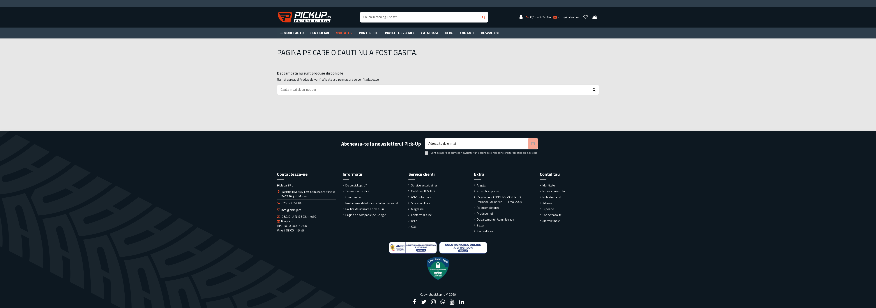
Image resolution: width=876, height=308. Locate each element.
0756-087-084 (291, 203)
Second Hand (486, 231)
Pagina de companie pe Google (365, 214)
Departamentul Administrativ (495, 219)
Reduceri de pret (488, 207)
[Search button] (483, 17)
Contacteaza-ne (421, 214)
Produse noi (485, 213)
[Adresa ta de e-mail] (476, 144)
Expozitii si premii (488, 191)
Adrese (547, 203)
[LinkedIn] (461, 302)
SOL (413, 226)
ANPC (414, 220)
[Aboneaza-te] (533, 144)
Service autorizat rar (424, 185)
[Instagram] (433, 302)
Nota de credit (551, 197)
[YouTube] (452, 302)
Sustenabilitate (421, 203)
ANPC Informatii (421, 197)
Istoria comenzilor (554, 191)
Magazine (417, 209)
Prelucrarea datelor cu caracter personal (371, 203)
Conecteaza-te (552, 214)
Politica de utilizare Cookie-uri (364, 209)
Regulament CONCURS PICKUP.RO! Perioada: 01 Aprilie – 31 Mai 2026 (499, 199)
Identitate (548, 185)
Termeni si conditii (357, 191)
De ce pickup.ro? (356, 185)
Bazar (480, 225)
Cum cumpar (353, 197)
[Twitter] (423, 302)
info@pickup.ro (291, 209)
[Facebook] (414, 302)
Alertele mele (551, 220)
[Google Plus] (442, 302)
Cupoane (548, 209)
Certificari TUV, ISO (423, 191)
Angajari (482, 185)
